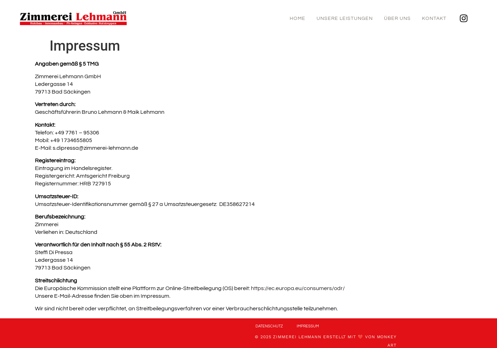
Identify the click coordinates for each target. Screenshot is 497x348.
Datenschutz (269, 326)
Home (297, 18)
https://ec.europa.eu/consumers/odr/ (298, 288)
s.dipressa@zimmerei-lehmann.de (95, 148)
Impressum (308, 326)
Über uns (397, 18)
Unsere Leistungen (345, 18)
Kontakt (434, 18)
